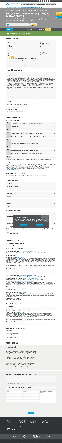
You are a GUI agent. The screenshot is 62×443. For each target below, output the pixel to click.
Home (23, 4)
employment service (33, 229)
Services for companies (45, 421)
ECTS (10, 46)
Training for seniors (21, 426)
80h (7, 137)
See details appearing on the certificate (12, 169)
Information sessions (21, 422)
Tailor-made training (45, 420)
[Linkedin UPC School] (47, 1)
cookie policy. (35, 221)
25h (7, 133)
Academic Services (33, 420)
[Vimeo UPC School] (43, 1)
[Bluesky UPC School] (37, 1)
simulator (32, 60)
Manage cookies (31, 225)
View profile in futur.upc (26, 248)
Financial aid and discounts (34, 423)
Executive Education (21, 423)
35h (7, 130)
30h (7, 127)
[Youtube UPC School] (45, 1)
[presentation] (12, 407)
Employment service (45, 422)
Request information (11, 383)
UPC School (42, 52)
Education (18, 7)
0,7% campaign (32, 58)
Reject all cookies (23, 225)
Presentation (8, 420)
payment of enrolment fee (21, 58)
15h (7, 154)
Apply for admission (11, 384)
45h (7, 123)
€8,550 (33, 25)
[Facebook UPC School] (39, 1)
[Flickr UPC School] (49, 1)
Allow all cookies (39, 225)
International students (33, 421)
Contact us (8, 422)
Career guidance (32, 422)
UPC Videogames (36, 441)
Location (8, 421)
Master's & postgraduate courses (13, 7)
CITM (24, 441)
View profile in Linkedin (34, 248)
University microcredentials (22, 421)
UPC (12, 441)
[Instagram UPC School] (41, 1)
